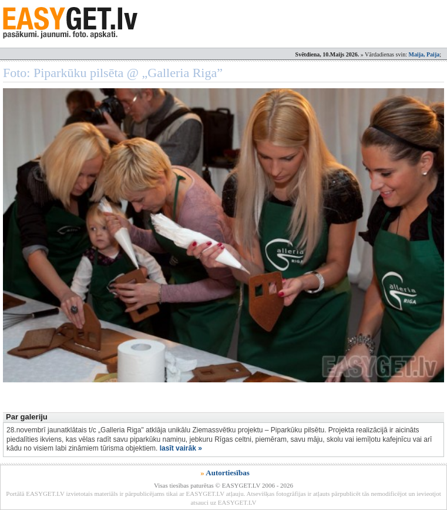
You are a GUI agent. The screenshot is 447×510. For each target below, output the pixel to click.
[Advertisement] (217, 377)
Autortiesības (227, 472)
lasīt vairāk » (181, 448)
